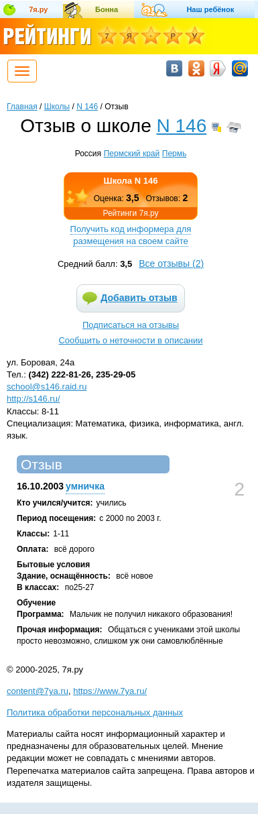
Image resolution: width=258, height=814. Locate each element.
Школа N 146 (131, 181)
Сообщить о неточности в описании (130, 340)
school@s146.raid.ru (46, 387)
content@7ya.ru (37, 691)
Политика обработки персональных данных (95, 712)
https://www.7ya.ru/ (110, 691)
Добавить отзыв (139, 297)
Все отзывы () (171, 263)
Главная (22, 106)
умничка (85, 486)
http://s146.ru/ (33, 399)
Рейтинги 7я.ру (130, 213)
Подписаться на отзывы (130, 325)
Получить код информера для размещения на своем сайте (131, 235)
